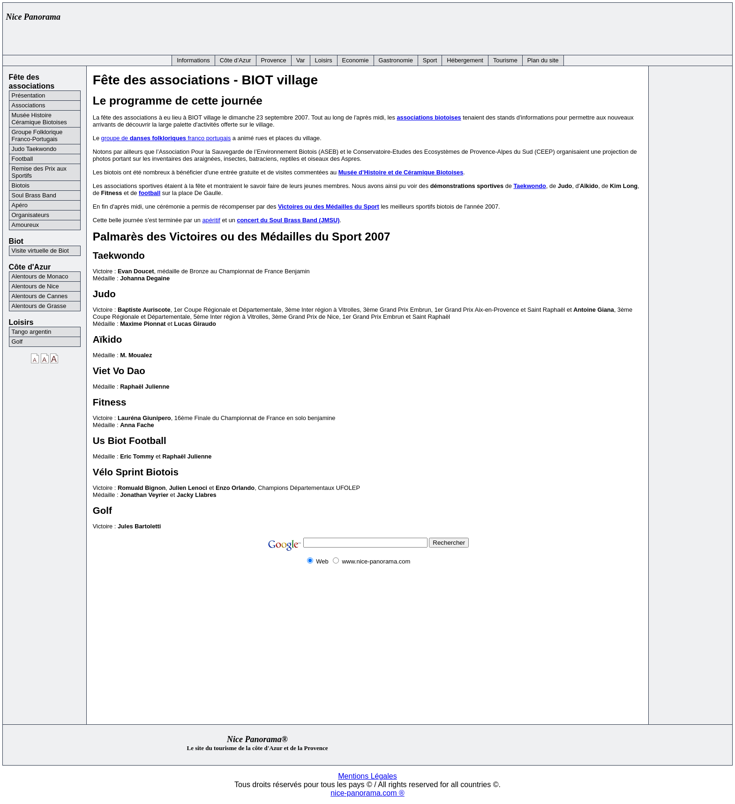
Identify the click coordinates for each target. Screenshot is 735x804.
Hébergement (465, 60)
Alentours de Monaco (40, 276)
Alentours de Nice (35, 286)
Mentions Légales (367, 776)
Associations (28, 105)
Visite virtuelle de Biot (40, 250)
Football (22, 158)
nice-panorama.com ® (367, 793)
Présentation (28, 95)
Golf (17, 341)
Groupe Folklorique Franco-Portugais (37, 135)
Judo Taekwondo (34, 148)
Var (300, 60)
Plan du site (543, 60)
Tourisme (505, 60)
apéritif (211, 220)
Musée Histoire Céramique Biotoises (39, 119)
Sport (430, 60)
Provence (273, 60)
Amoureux (25, 224)
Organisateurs (30, 214)
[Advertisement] (557, 27)
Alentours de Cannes (40, 296)
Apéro (20, 205)
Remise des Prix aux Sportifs (39, 172)
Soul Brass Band (34, 195)
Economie (355, 60)
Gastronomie (396, 60)
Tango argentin (32, 331)
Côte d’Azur (235, 60)
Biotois (21, 185)
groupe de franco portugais (166, 138)
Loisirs (323, 60)
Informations (193, 60)
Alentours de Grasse (39, 305)
